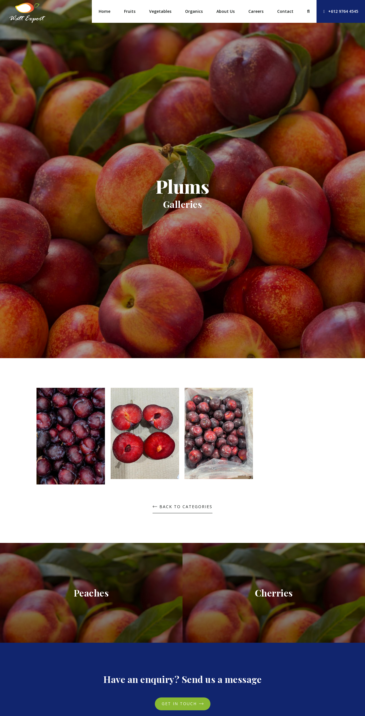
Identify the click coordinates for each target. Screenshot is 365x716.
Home (104, 11)
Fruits (129, 11)
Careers (255, 11)
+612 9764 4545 (340, 11)
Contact (285, 11)
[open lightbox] (70, 438)
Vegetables (160, 11)
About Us (225, 11)
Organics (194, 11)
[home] (27, 11)
